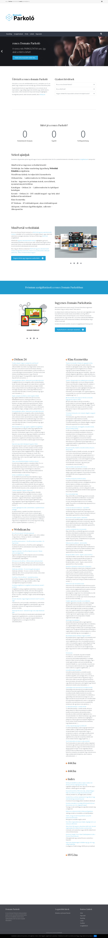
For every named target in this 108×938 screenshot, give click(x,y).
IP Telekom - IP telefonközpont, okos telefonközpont (34, 203)
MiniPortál (45, 236)
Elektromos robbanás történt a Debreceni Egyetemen (79, 811)
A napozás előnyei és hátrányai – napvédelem (77, 507)
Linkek (32, 34)
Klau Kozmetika (18, 199)
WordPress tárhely (19, 174)
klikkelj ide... (43, 94)
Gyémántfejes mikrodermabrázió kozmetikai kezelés (79, 687)
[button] (25, 58)
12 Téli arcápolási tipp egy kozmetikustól (76, 726)
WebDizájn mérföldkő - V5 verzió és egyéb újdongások (26, 569)
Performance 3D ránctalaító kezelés (75, 584)
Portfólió (82, 923)
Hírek (26, 34)
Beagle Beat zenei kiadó (22, 250)
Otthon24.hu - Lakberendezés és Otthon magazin (33, 178)
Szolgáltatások (18, 34)
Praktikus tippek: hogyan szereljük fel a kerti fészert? (25, 363)
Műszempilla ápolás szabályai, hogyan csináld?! (78, 635)
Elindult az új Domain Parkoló (62, 913)
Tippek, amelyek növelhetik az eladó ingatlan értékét (25, 396)
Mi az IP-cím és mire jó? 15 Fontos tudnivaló (23, 533)
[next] (106, 51)
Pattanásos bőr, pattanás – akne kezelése (76, 543)
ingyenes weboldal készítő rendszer (27, 240)
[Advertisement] (81, 17)
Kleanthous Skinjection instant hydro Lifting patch (78, 566)
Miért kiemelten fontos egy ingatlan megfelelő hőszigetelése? (27, 427)
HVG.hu (73, 855)
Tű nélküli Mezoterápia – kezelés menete (76, 706)
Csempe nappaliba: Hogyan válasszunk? (22, 490)
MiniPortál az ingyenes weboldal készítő (28, 165)
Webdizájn (15, 168)
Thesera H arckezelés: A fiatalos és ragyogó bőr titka (79, 363)
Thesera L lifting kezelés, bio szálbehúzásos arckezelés (80, 380)
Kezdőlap (9, 34)
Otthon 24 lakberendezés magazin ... (27, 252)
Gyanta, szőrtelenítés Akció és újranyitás (76, 529)
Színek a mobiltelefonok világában (21, 475)
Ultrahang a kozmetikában (73, 620)
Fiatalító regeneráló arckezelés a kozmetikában (78, 601)
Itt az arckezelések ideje (72, 494)
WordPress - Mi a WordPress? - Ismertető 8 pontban (25, 577)
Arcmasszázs (69, 653)
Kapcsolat (39, 34)
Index (71, 779)
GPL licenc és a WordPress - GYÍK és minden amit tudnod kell (27, 561)
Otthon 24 (20, 359)
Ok (95, 936)
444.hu (72, 763)
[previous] (1, 51)
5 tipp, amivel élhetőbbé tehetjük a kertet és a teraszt (25, 461)
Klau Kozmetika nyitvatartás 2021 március (76, 467)
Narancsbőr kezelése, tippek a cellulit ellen (76, 517)
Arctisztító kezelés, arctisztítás (73, 670)
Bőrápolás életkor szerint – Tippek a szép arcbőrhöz (79, 554)
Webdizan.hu (22, 529)
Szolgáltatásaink (84, 159)
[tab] (75, 84)
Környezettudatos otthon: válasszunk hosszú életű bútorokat (28, 380)
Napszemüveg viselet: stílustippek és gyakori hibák (25, 444)
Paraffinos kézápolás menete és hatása (76, 478)
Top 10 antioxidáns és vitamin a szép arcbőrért (78, 741)
